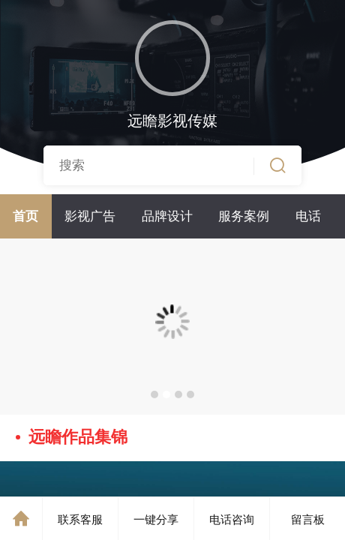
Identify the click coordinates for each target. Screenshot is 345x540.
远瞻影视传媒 (173, 120)
